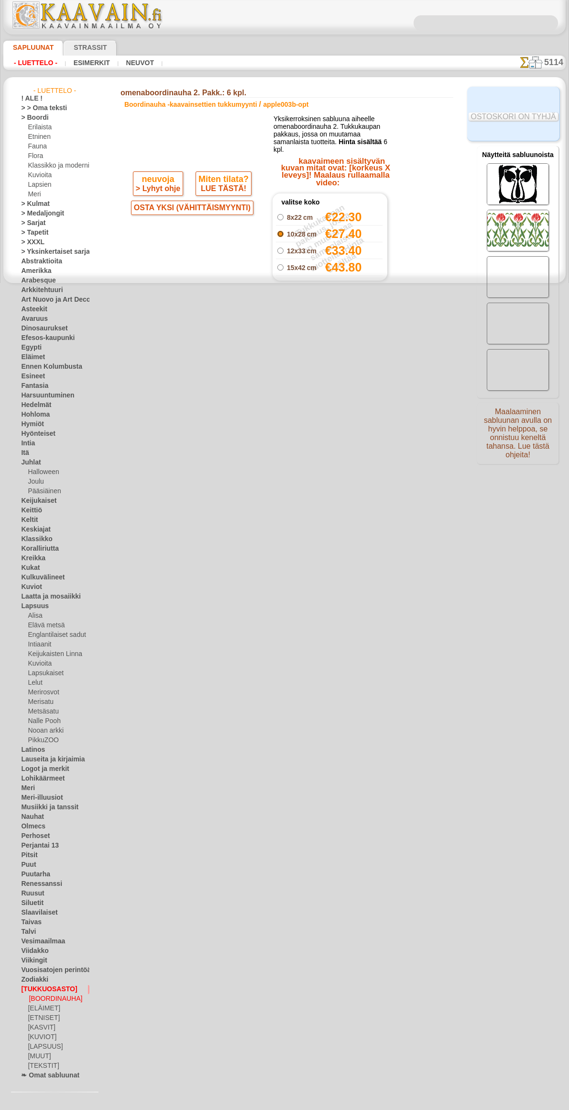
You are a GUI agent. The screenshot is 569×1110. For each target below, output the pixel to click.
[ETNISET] (41, 1018)
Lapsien (38, 185)
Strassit (78, 47)
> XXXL (30, 242)
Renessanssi (37, 884)
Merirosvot (42, 692)
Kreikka (31, 558)
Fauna (36, 146)
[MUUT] (39, 1056)
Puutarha (33, 874)
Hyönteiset (35, 434)
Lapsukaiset (44, 673)
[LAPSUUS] (43, 1046)
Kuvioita (39, 175)
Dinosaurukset (40, 328)
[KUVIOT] (41, 1037)
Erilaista (39, 127)
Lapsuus (32, 606)
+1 (312, 408)
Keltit (28, 520)
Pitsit (28, 855)
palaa (285, 408)
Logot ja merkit (41, 769)
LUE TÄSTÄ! (222, 204)
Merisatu (40, 702)
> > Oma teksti (39, 108)
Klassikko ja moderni (55, 165)
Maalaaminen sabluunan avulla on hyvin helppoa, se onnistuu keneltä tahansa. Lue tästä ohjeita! (518, 437)
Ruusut (30, 893)
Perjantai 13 (36, 845)
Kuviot (29, 587)
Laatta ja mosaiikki (46, 596)
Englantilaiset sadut (54, 635)
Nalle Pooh (42, 721)
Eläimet (31, 357)
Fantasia (32, 386)
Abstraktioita (38, 261)
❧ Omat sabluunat (46, 1075)
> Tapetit (32, 232)
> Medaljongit (38, 213)
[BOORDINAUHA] (53, 999)
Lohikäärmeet (39, 778)
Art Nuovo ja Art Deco (50, 299)
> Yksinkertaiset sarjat (50, 252)
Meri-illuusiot (38, 797)
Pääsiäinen (42, 491)
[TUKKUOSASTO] (44, 989)
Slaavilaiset (36, 912)
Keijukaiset (35, 501)
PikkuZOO (41, 740)
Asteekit (32, 309)
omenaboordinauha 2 (330, 374)
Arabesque (35, 280)
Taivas (29, 922)
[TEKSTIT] (41, 1066)
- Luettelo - (35, 63)
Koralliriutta (37, 548)
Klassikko (33, 539)
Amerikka (33, 271)
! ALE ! (29, 98)
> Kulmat (32, 204)
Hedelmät (33, 405)
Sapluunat (29, 47)
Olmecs (30, 826)
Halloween (41, 472)
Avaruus (32, 319)
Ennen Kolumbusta (46, 366)
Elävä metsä (44, 625)
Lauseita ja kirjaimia (47, 759)
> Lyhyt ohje (159, 204)
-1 (256, 408)
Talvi (27, 932)
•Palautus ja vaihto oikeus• (284, 596)
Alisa (34, 616)
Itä (25, 453)
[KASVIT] (40, 1027)
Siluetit (30, 903)
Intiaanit (39, 644)
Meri (34, 194)
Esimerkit (90, 63)
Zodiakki (32, 979)
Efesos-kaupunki (42, 338)
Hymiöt (30, 424)
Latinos (31, 750)
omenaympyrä (330, 363)
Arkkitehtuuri (38, 290)
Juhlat (29, 462)
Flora (35, 156)
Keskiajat (33, 529)
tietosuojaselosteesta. (364, 1102)
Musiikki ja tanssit (45, 807)
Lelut (34, 683)
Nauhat (31, 817)
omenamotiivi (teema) (330, 384)
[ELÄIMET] (42, 1008)
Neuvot (137, 63)
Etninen (38, 137)
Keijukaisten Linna (52, 654)
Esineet (30, 376)
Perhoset (32, 836)
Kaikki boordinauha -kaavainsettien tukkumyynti (284, 429)
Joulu (35, 481)
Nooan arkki (44, 730)
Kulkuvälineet (38, 577)
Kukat (29, 568)
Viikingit (31, 960)
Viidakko (32, 951)
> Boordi (32, 117)
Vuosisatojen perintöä (50, 970)
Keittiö (30, 510)
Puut (27, 865)
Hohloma (33, 414)
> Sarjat (31, 223)
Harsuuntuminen (43, 395)
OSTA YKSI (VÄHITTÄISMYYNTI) (192, 224)
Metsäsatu (42, 711)
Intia (27, 443)
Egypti (29, 347)
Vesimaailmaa (39, 941)
